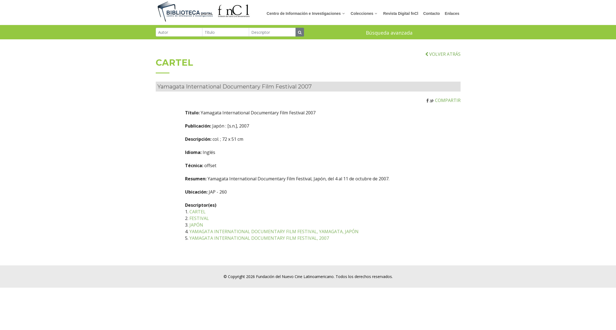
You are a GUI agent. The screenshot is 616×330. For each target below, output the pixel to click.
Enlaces (452, 13)
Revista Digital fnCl (400, 13)
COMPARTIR (444, 108)
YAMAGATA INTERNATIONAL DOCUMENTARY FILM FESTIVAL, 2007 (286, 246)
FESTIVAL (226, 226)
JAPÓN (224, 233)
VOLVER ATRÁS (443, 62)
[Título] (225, 32)
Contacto (431, 13)
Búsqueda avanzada (389, 33)
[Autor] (179, 32)
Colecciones (362, 13)
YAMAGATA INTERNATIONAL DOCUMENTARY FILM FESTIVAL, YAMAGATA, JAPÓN (301, 239)
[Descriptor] (272, 32)
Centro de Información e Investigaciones (304, 13)
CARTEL (225, 219)
